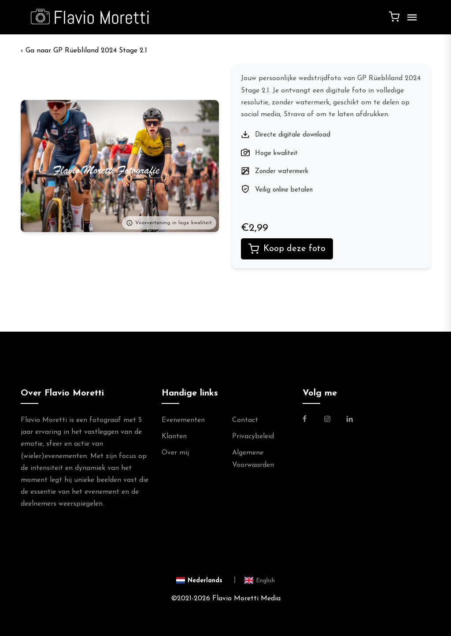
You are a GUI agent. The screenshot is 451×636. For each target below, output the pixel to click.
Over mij (175, 452)
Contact (245, 420)
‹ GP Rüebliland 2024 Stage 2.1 (84, 50)
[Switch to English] (259, 580)
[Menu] (410, 20)
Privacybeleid (253, 436)
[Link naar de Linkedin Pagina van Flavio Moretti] (350, 420)
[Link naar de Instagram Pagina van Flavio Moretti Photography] (327, 420)
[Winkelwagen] (394, 16)
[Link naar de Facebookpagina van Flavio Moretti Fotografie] (310, 420)
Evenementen (183, 420)
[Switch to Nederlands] (206, 580)
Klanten (174, 436)
